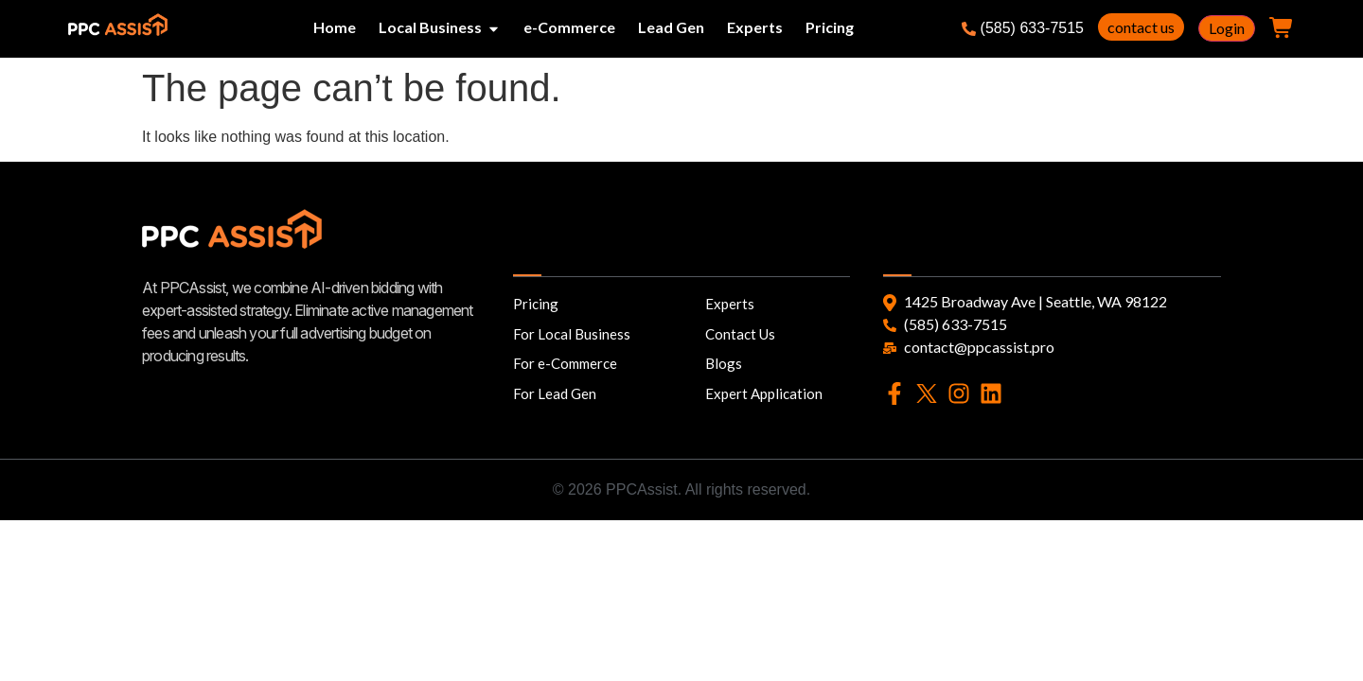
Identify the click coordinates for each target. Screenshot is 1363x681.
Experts (755, 27)
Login (1227, 28)
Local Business (430, 27)
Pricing (829, 27)
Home (334, 27)
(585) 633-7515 (1023, 28)
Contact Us (740, 333)
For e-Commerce (565, 363)
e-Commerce (569, 27)
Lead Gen (671, 27)
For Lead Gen (554, 393)
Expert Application (764, 393)
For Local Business (571, 333)
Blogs (723, 363)
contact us (1141, 27)
